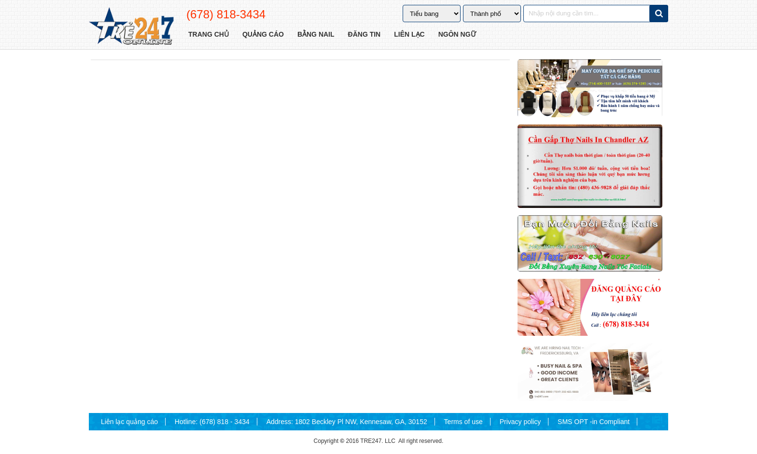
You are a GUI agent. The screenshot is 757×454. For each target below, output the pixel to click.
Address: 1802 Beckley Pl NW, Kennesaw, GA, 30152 (346, 422)
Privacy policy (520, 422)
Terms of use (463, 422)
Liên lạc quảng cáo (129, 422)
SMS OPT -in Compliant (594, 422)
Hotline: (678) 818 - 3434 (212, 422)
